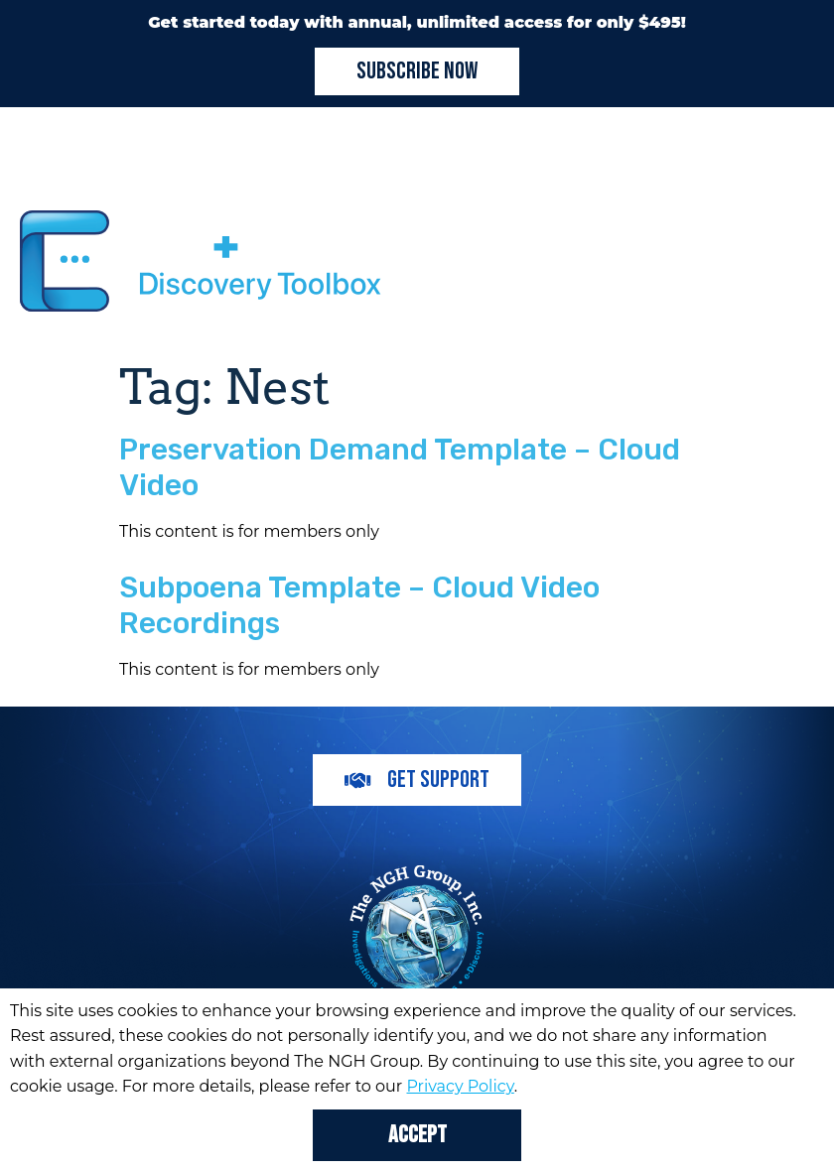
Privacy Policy (459, 1086)
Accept (417, 1134)
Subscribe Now (417, 71)
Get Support (416, 779)
